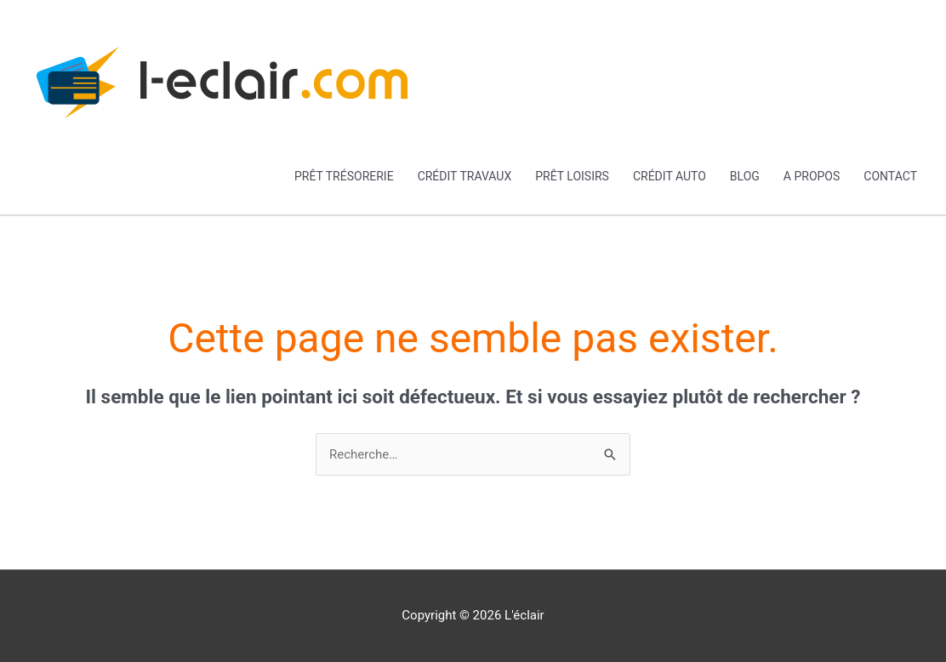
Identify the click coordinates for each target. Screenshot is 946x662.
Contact (890, 176)
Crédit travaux (465, 176)
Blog (745, 176)
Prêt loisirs (572, 176)
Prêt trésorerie (344, 176)
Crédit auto (669, 176)
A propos (812, 176)
